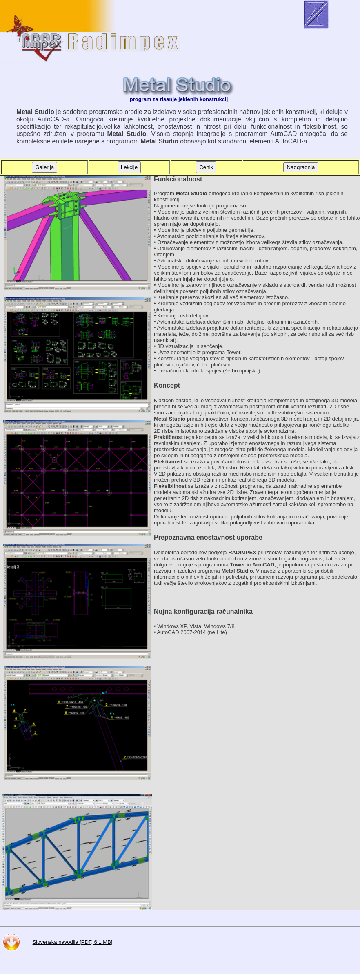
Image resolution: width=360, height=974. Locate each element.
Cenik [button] (206, 167)
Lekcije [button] (129, 167)
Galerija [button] (44, 167)
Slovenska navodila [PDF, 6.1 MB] (73, 942)
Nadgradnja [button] (301, 167)
